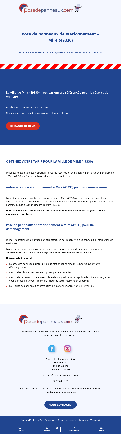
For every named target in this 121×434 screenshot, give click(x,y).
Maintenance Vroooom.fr (89, 420)
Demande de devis (23, 126)
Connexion (74, 429)
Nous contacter (60, 404)
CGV (40, 420)
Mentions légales (28, 420)
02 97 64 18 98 (60, 381)
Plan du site (50, 420)
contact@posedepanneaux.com (60, 375)
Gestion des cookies (66, 420)
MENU (101, 429)
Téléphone (19, 429)
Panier (51, 429)
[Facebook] (53, 349)
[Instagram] (68, 349)
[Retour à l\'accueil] (61, 8)
